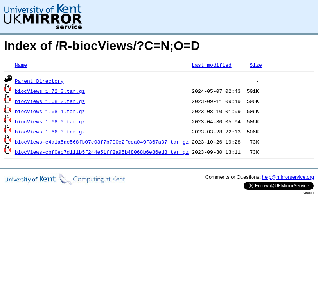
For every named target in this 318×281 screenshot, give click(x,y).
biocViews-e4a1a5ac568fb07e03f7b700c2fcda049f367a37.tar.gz (102, 141)
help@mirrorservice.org (288, 177)
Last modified (211, 64)
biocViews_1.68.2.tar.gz (50, 101)
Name (21, 64)
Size (256, 64)
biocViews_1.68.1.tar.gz (50, 111)
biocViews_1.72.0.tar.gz (50, 90)
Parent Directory (39, 80)
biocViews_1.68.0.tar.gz (50, 121)
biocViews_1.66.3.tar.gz (50, 131)
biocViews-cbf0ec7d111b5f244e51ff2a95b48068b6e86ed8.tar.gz (102, 151)
